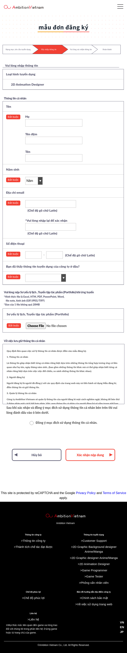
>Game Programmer (93, 570)
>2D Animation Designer (94, 564)
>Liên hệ (33, 619)
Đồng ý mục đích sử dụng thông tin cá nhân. (63, 422)
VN (122, 622)
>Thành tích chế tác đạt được (33, 546)
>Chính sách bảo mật (94, 598)
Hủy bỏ (28, 455)
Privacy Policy (86, 493)
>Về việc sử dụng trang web (93, 604)
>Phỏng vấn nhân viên (94, 582)
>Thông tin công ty (33, 540)
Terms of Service (114, 493)
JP (121, 631)
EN (122, 627)
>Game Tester (94, 576)
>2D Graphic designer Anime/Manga (94, 558)
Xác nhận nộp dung (95, 455)
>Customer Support (94, 540)
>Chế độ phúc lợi (33, 598)
